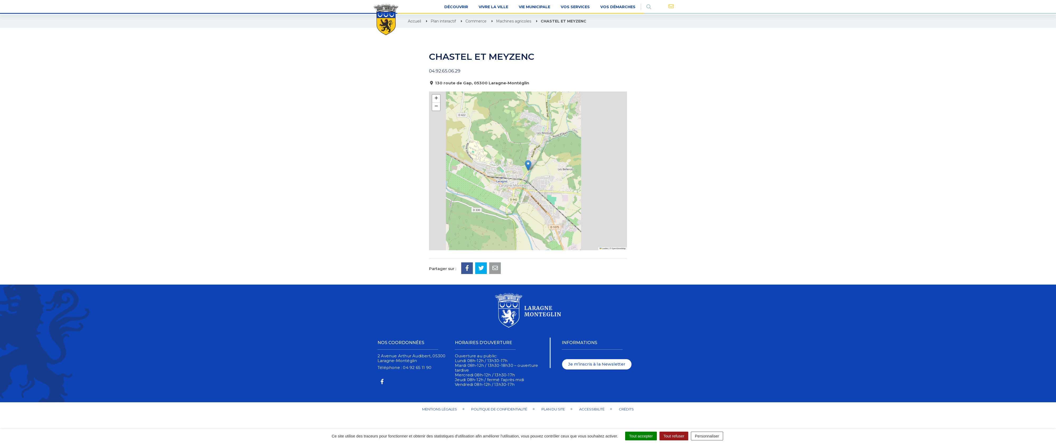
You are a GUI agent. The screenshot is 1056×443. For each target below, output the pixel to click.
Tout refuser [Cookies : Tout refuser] (673, 436)
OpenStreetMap (619, 248)
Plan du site (553, 409)
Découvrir (456, 7)
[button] (528, 165)
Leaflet (604, 248)
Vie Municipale (534, 7)
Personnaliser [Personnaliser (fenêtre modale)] (707, 436)
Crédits (626, 409)
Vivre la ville (493, 7)
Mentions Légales (439, 409)
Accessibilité (592, 409)
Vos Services (575, 7)
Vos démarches (617, 7)
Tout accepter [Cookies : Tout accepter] (641, 436)
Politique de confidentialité (499, 409)
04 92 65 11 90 (417, 367)
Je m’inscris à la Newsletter (597, 364)
